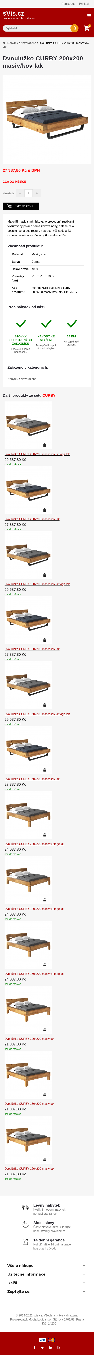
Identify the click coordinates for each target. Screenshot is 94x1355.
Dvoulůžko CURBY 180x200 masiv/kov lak (32, 648)
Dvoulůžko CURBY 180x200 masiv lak (29, 1103)
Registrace (68, 3)
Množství (9, 192)
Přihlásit (84, 3)
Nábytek (12, 42)
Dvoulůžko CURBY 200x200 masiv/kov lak (32, 518)
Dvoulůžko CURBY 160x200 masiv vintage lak (34, 973)
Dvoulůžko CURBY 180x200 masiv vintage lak (34, 908)
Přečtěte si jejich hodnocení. (20, 350)
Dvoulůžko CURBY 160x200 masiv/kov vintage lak (37, 713)
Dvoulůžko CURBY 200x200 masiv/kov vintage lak (37, 453)
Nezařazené (28, 42)
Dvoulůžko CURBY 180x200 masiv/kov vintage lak (37, 583)
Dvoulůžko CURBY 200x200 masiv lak (29, 1038)
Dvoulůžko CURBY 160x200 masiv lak (29, 1168)
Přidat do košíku (20, 205)
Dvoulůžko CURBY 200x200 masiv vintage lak (34, 843)
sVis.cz (18, 15)
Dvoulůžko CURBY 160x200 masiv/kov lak (32, 778)
